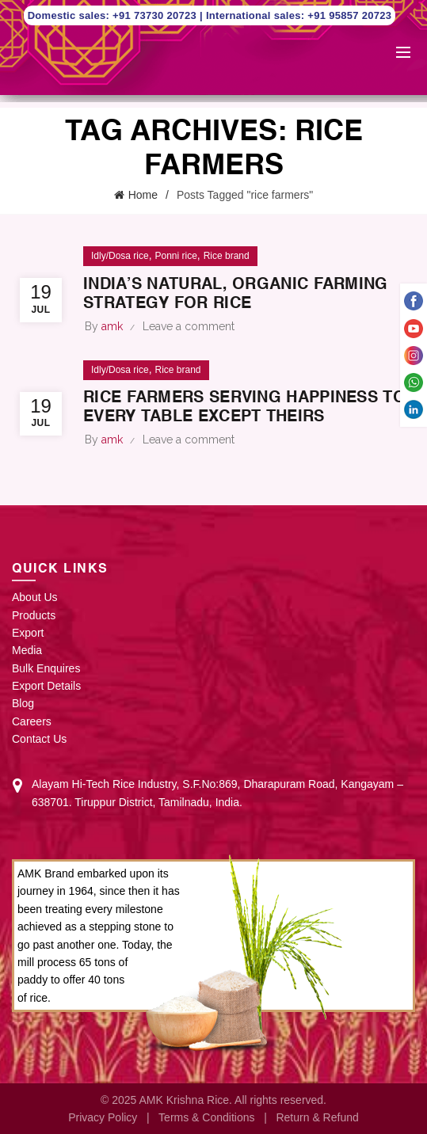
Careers (31, 721)
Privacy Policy (102, 1117)
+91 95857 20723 (349, 15)
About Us (35, 597)
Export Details (46, 685)
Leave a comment (188, 326)
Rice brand (227, 255)
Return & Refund (317, 1117)
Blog (23, 703)
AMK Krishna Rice (184, 1100)
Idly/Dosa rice (120, 255)
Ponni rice (175, 255)
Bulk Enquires (46, 668)
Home (143, 194)
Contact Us (39, 739)
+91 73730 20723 (156, 15)
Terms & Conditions (206, 1117)
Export (28, 632)
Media (27, 650)
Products (33, 615)
